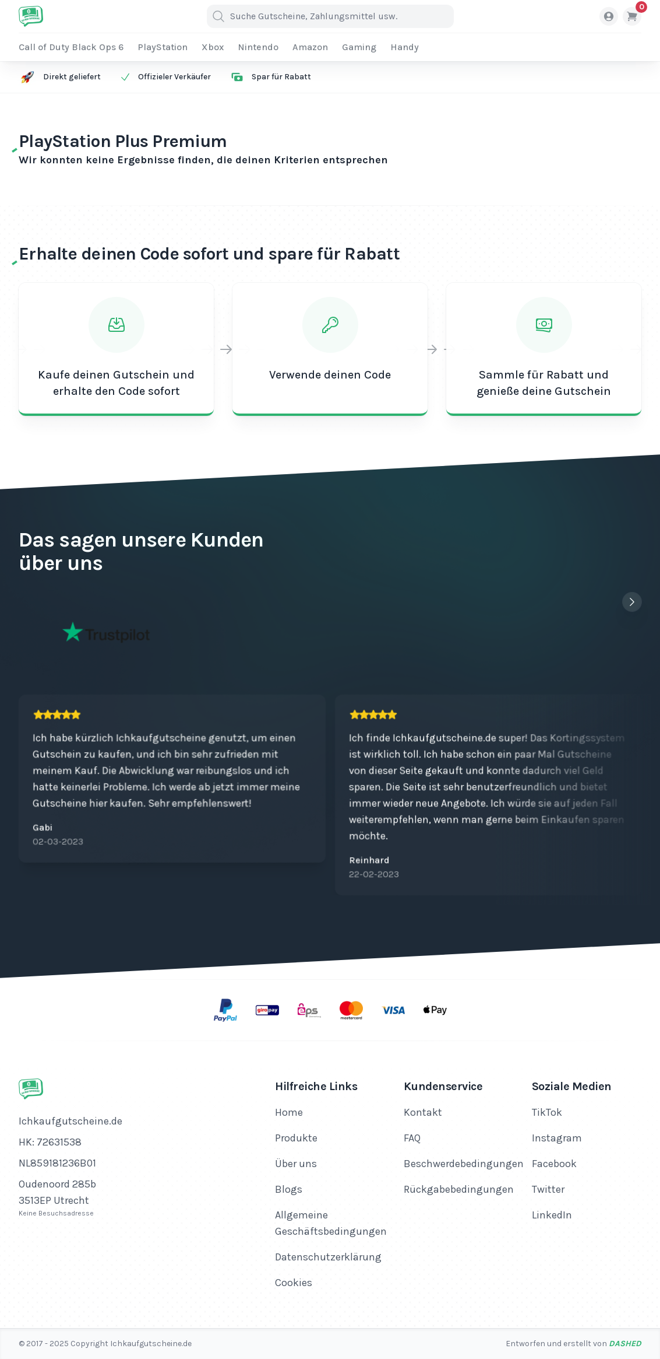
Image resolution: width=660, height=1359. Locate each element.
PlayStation (162, 46)
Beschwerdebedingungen (464, 1163)
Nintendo (258, 46)
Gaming (359, 46)
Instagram (557, 1138)
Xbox (213, 46)
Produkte (296, 1138)
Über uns (296, 1163)
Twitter (548, 1189)
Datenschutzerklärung (328, 1257)
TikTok (547, 1112)
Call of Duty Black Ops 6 (71, 46)
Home (289, 1112)
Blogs (288, 1189)
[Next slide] (632, 602)
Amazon (310, 46)
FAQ (412, 1138)
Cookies (293, 1282)
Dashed (625, 1344)
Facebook (554, 1163)
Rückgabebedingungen (459, 1189)
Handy (404, 46)
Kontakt (423, 1112)
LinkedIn (552, 1215)
